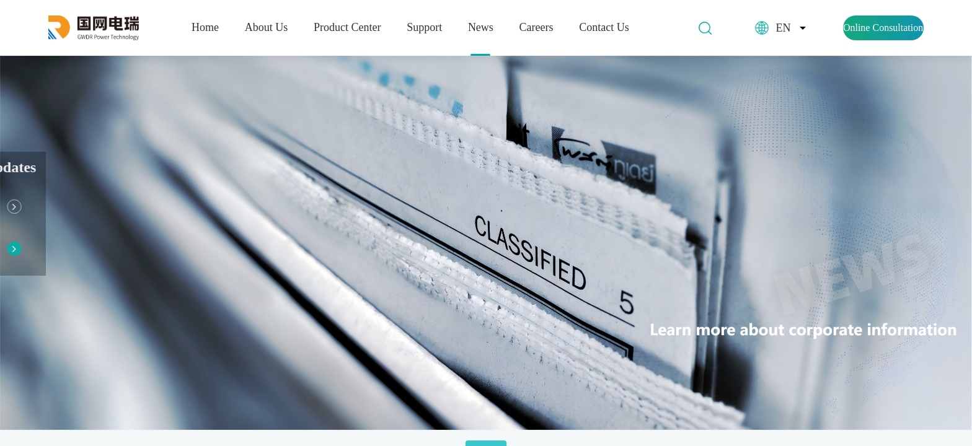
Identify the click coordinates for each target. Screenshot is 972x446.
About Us (266, 27)
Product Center (347, 27)
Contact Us (604, 27)
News (480, 27)
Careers (536, 27)
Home (205, 27)
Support (424, 27)
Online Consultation (883, 27)
